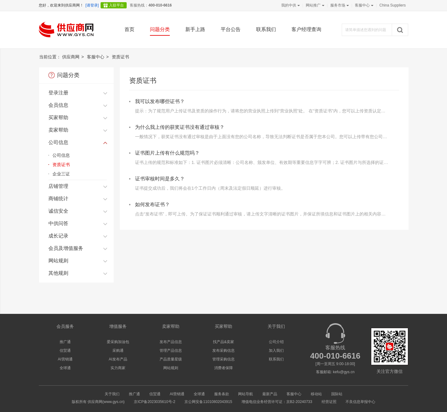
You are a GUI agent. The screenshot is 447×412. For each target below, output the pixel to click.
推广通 (65, 342)
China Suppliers (392, 5)
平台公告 (231, 29)
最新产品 (269, 394)
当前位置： (50, 56)
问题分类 (160, 29)
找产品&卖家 (223, 342)
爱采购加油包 (118, 342)
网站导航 (245, 394)
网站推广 (314, 5)
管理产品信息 (171, 350)
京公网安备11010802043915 (208, 402)
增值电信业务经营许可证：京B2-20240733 (277, 402)
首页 (129, 29)
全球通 (65, 368)
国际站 (336, 394)
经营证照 (329, 402)
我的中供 (290, 5)
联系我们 (266, 29)
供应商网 (70, 56)
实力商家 (118, 368)
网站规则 (170, 368)
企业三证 (61, 173)
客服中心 (363, 5)
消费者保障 (223, 368)
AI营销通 (65, 359)
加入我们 (276, 350)
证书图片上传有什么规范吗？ (167, 153)
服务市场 (339, 5)
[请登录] (92, 5)
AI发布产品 (118, 359)
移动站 (316, 394)
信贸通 (65, 350)
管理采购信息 (223, 359)
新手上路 (195, 29)
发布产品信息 (171, 342)
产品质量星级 (171, 359)
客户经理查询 (306, 29)
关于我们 (112, 394)
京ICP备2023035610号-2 (154, 402)
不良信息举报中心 (360, 402)
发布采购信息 (223, 350)
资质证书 (61, 164)
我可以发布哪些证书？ (160, 101)
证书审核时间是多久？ (160, 178)
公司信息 (61, 155)
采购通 (118, 350)
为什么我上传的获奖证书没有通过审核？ (179, 127)
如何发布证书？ (152, 204)
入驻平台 (116, 5)
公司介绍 (276, 342)
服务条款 (221, 394)
